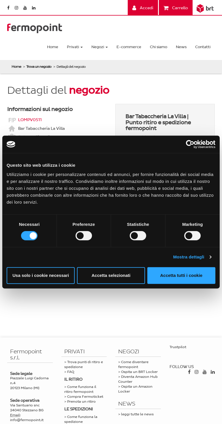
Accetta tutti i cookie (181, 275)
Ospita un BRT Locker (139, 372)
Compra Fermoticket (85, 397)
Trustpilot (178, 347)
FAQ (70, 372)
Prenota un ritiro (81, 401)
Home (52, 47)
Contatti (202, 47)
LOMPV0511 (30, 119)
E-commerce (128, 47)
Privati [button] (75, 47)
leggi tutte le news (137, 414)
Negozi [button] (99, 47)
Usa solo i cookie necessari (40, 275)
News (181, 47)
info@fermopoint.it (27, 420)
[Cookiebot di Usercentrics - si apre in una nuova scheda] (190, 144)
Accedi (142, 7)
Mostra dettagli (188, 256)
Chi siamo (158, 47)
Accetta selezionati (110, 275)
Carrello (175, 7)
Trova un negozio (38, 67)
